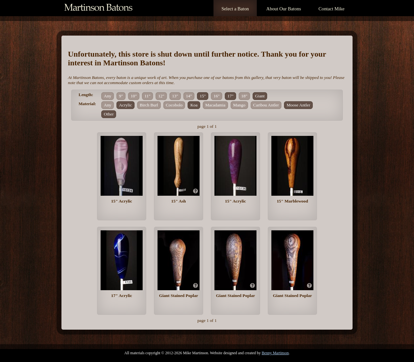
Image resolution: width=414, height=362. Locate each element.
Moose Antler (298, 105)
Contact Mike (331, 8)
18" (244, 95)
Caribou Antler (266, 105)
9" (121, 95)
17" (230, 95)
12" (161, 95)
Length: (86, 94)
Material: (87, 103)
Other (109, 114)
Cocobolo (174, 105)
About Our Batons (283, 8)
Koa (193, 105)
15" (203, 95)
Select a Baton (235, 8)
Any (107, 95)
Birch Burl (149, 105)
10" (134, 95)
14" (189, 95)
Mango (239, 105)
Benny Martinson (275, 353)
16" (216, 95)
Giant (260, 95)
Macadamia (215, 105)
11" (147, 95)
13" (175, 95)
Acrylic (125, 105)
